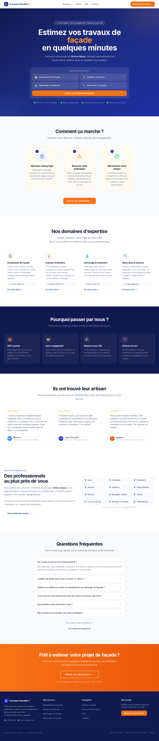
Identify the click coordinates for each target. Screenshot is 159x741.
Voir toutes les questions (79, 628)
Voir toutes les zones (19, 513)
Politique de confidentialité (136, 733)
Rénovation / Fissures (52, 718)
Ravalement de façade (52, 705)
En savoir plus (15, 289)
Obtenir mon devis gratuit (79, 674)
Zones (78, 4)
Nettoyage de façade (52, 714)
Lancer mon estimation (79, 201)
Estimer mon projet (143, 4)
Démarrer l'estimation (134, 713)
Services (67, 4)
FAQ (86, 4)
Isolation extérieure (51, 709)
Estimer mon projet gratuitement (79, 93)
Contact (95, 4)
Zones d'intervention (91, 709)
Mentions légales (116, 733)
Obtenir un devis (89, 705)
